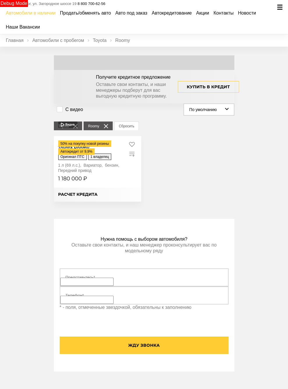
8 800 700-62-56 (91, 3)
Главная (15, 40)
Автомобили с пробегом (58, 40)
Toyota (100, 40)
